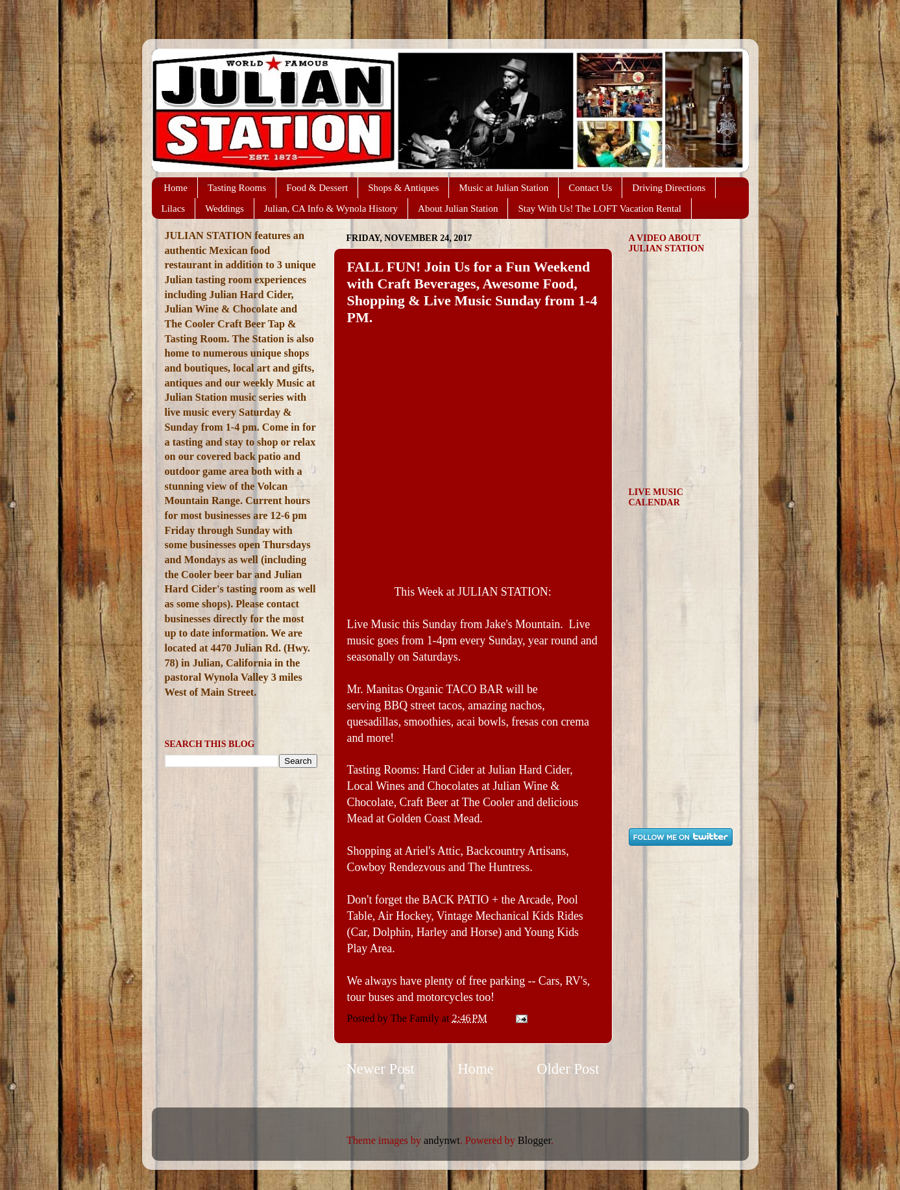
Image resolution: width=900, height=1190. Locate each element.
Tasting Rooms (237, 188)
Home (176, 188)
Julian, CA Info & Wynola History (331, 208)
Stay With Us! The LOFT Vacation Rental (599, 208)
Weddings (224, 208)
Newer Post (381, 1069)
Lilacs (174, 208)
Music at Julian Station (503, 188)
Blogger (534, 1140)
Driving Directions (668, 188)
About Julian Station (458, 208)
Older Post (568, 1069)
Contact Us (590, 188)
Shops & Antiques (403, 188)
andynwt (442, 1140)
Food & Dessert (317, 188)
